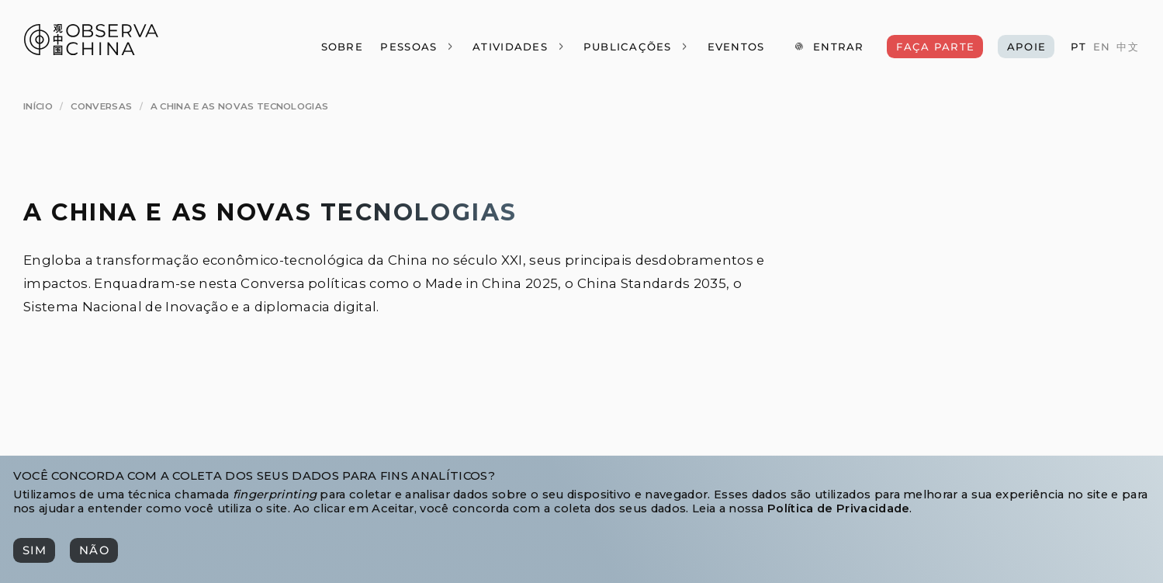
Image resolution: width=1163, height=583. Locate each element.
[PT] (1078, 47)
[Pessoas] (417, 46)
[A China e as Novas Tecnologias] (240, 107)
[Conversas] (101, 107)
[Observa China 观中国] (91, 50)
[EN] (1102, 47)
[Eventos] (735, 46)
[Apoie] (1026, 46)
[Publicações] (636, 46)
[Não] (93, 550)
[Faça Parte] (934, 46)
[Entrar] (829, 46)
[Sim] (34, 550)
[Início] (38, 107)
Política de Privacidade (838, 508)
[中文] (1127, 47)
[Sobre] (341, 46)
